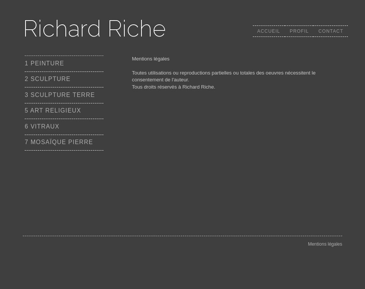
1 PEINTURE (44, 63)
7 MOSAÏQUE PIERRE (59, 142)
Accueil (268, 31)
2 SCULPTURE (48, 79)
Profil (299, 31)
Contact (330, 31)
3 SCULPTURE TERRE (60, 95)
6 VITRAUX (42, 126)
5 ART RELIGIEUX (53, 110)
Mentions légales (325, 244)
